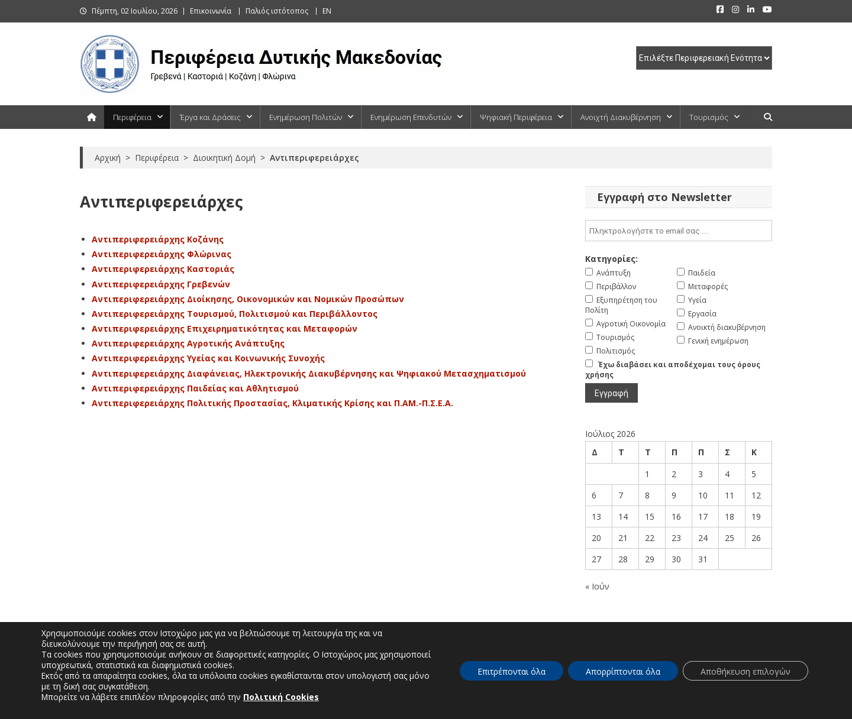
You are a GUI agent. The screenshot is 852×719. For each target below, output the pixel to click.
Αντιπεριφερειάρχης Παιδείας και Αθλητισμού (195, 388)
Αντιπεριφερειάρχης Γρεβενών (161, 284)
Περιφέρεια (132, 117)
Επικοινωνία (210, 11)
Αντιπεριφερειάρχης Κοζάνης (158, 239)
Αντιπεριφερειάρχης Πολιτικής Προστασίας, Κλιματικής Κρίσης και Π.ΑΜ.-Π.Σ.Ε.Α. (272, 403)
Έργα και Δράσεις (210, 117)
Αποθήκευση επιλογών (745, 671)
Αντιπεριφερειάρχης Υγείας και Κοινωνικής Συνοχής (208, 358)
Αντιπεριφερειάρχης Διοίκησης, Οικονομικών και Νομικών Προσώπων (248, 299)
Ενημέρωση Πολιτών (305, 117)
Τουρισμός (708, 117)
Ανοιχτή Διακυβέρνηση (620, 117)
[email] (678, 230)
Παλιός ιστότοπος (277, 11)
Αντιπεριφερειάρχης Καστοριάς (163, 268)
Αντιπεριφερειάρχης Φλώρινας (161, 254)
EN (326, 11)
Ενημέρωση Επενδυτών (410, 117)
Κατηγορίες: (611, 258)
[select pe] (704, 58)
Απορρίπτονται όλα (623, 671)
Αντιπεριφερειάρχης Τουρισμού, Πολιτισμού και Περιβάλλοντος (234, 313)
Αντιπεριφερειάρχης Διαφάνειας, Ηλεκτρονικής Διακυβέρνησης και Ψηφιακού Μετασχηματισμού (309, 373)
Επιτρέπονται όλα (511, 671)
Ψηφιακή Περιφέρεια (516, 117)
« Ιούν (597, 586)
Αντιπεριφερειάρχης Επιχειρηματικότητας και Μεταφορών (224, 328)
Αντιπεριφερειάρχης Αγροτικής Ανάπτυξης (188, 343)
